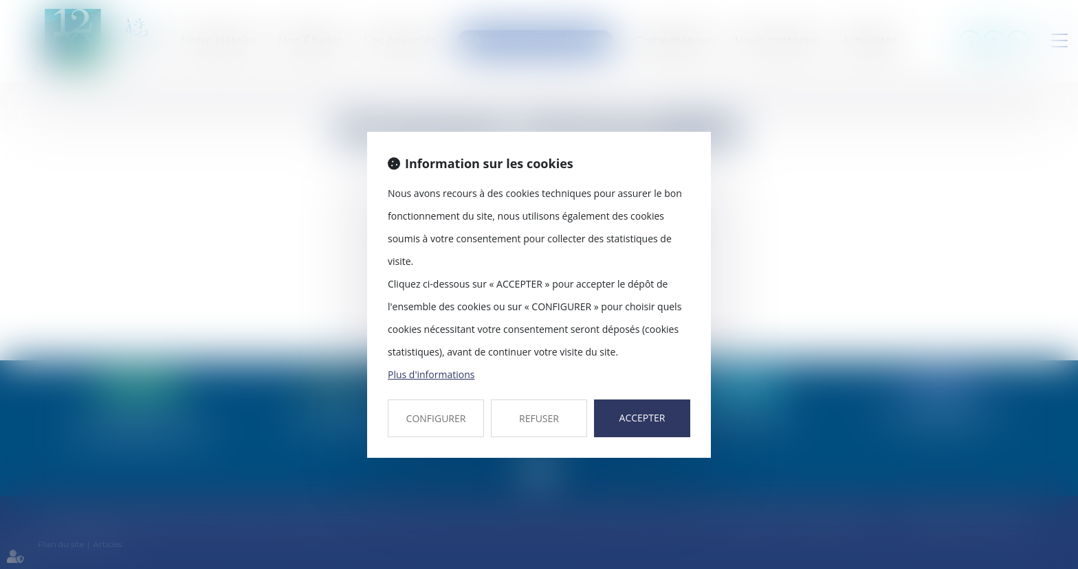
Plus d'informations (431, 374)
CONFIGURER (436, 418)
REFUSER (539, 418)
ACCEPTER (642, 417)
